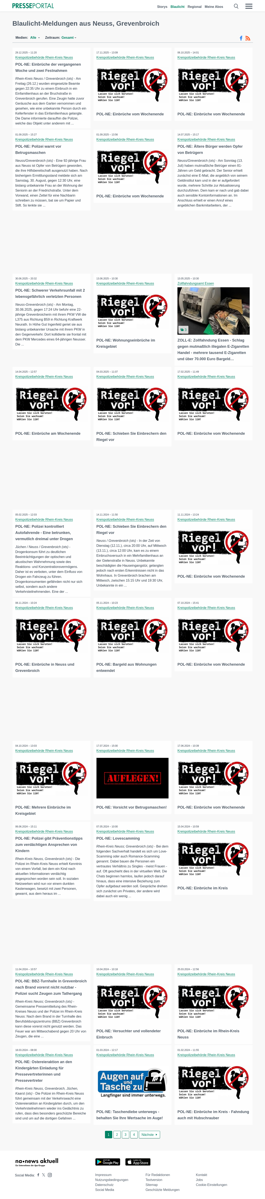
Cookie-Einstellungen (211, 1184)
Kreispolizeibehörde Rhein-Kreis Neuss (44, 57)
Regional (195, 6)
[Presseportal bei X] (42, 1174)
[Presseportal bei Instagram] (48, 1174)
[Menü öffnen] (249, 6)
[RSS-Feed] (248, 38)
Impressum (103, 1174)
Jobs (199, 1179)
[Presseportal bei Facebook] (37, 1174)
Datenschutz (104, 1184)
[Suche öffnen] (236, 6)
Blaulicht (178, 6)
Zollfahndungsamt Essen (196, 283)
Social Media (104, 1189)
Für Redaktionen (158, 1174)
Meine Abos (214, 6)
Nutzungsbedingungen (111, 1179)
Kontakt (201, 1174)
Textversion (154, 1179)
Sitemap (152, 1184)
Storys (162, 6)
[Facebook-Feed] (241, 38)
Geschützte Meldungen (163, 1189)
